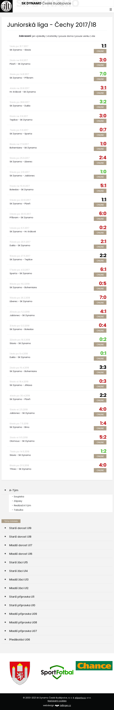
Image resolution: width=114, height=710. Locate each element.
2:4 (102, 157)
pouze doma (66, 36)
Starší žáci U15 (18, 562)
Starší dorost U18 (20, 536)
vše (93, 36)
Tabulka (18, 510)
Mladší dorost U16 (20, 554)
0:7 (103, 129)
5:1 (103, 185)
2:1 (103, 241)
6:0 (102, 213)
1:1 (104, 45)
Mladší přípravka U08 (23, 622)
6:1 (103, 269)
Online (100, 51)
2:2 (103, 255)
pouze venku (82, 36)
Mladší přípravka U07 (23, 631)
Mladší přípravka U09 (23, 614)
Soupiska (19, 496)
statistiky (52, 36)
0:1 (103, 353)
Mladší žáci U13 (18, 579)
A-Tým (13, 490)
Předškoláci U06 (19, 639)
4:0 (102, 409)
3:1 (103, 87)
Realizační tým (22, 505)
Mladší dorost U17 (20, 545)
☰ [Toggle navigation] (110, 9)
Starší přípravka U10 (22, 605)
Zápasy (18, 501)
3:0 (102, 59)
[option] (20, 673)
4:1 (103, 311)
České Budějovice (46, 3)
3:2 (103, 101)
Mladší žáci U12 (18, 588)
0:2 (102, 227)
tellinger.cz (65, 705)
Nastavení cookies (57, 700)
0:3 (102, 381)
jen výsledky (38, 36)
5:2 (102, 437)
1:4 (103, 423)
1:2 (103, 451)
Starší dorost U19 (20, 528)
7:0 (103, 73)
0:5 (102, 283)
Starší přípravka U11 (21, 597)
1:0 (103, 143)
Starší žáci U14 (18, 571)
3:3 (102, 367)
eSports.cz (80, 697)
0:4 (102, 325)
